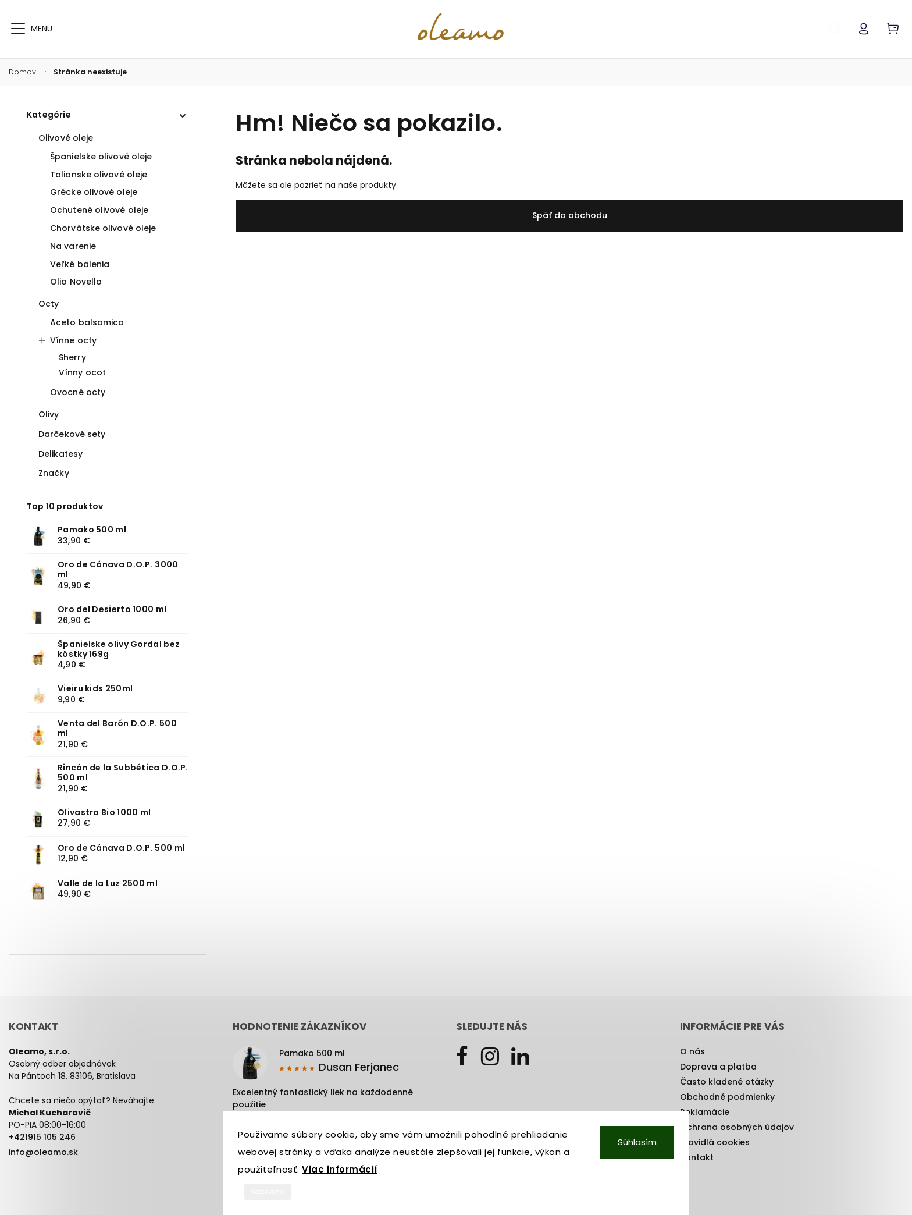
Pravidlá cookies (715, 1142)
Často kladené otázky (727, 1082)
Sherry (72, 357)
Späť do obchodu (569, 215)
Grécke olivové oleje (93, 192)
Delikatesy (61, 454)
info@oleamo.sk (43, 1152)
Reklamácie (704, 1112)
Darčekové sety (73, 434)
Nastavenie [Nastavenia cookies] (267, 1192)
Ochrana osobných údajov (737, 1127)
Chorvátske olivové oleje (103, 228)
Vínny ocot (82, 372)
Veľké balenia (79, 264)
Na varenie (73, 246)
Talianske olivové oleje (98, 174)
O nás (692, 1051)
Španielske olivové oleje (101, 156)
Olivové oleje (60, 138)
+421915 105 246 (42, 1137)
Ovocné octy (77, 392)
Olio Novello (76, 281)
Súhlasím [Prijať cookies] (637, 1142)
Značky (53, 473)
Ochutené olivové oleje (99, 210)
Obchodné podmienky (727, 1097)
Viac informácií (339, 1169)
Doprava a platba (718, 1066)
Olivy (50, 414)
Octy (43, 304)
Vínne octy (67, 340)
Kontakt (697, 1157)
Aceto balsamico (87, 322)
